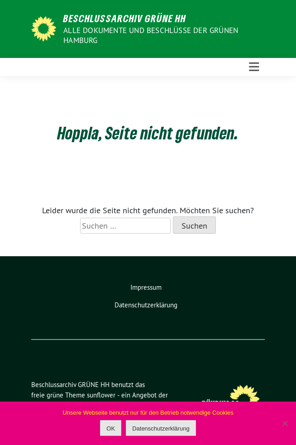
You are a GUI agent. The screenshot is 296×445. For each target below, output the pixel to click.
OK (110, 428)
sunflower (101, 395)
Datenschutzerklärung (146, 305)
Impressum (146, 287)
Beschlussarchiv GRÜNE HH (124, 18)
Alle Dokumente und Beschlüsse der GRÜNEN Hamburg (150, 35)
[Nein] (284, 423)
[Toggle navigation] (254, 67)
